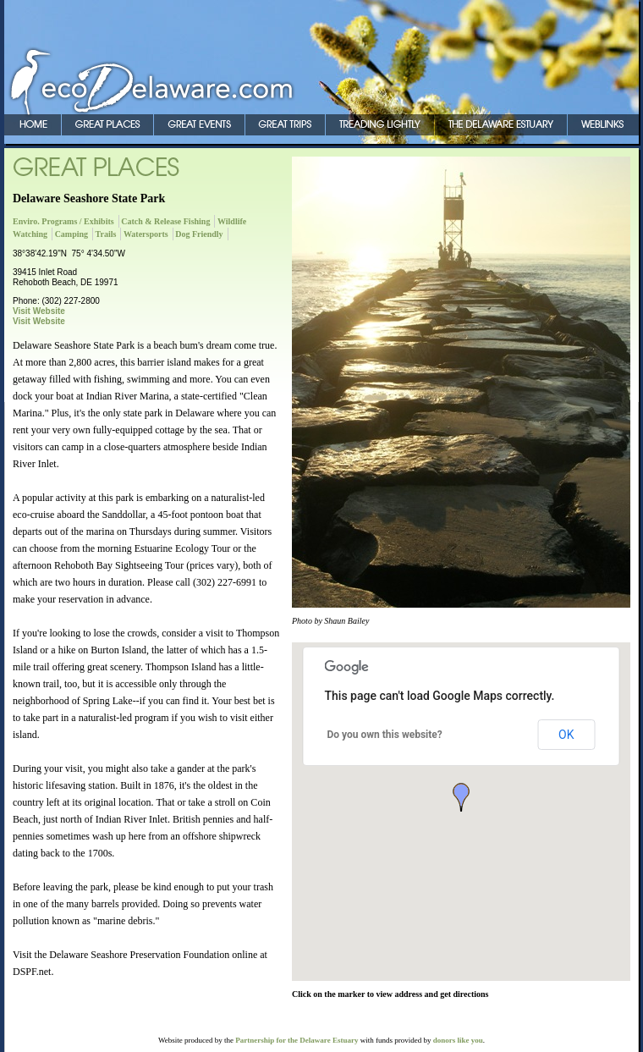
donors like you (458, 1040)
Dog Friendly (199, 234)
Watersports (146, 234)
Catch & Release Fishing (165, 221)
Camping (71, 234)
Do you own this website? (384, 735)
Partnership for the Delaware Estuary (296, 1040)
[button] (461, 797)
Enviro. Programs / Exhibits (63, 221)
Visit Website (39, 311)
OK (566, 734)
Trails (106, 234)
